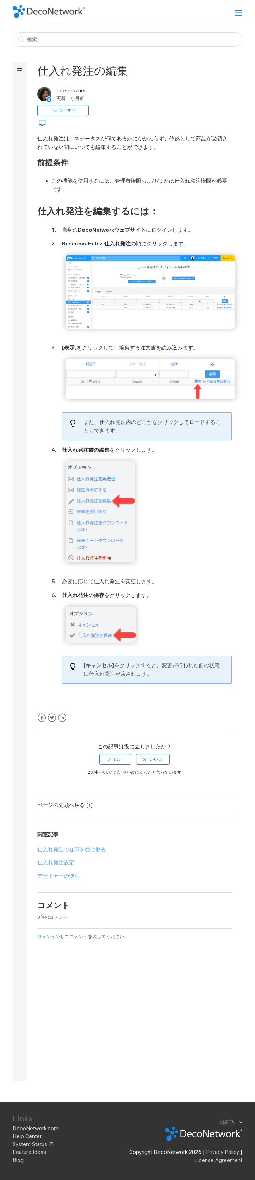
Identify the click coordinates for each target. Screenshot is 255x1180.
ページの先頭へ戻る (64, 805)
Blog (18, 1160)
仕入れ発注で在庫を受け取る (71, 849)
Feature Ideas (29, 1152)
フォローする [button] (63, 110)
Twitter (52, 717)
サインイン (48, 936)
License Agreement (218, 1160)
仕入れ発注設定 (55, 862)
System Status (30, 1144)
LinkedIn (62, 717)
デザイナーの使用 (58, 876)
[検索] (127, 39)
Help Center (27, 1136)
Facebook (41, 717)
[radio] (115, 759)
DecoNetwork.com (35, 1128)
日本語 (227, 1122)
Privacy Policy (222, 1152)
